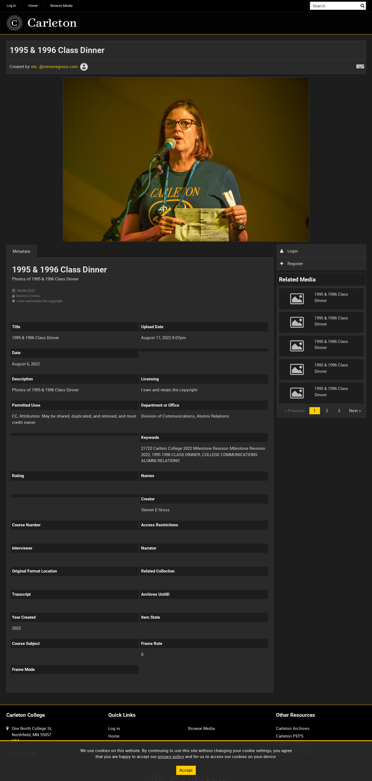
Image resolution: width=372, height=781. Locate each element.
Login (289, 251)
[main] (186, 370)
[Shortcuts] (360, 65)
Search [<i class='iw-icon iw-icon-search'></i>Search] (363, 5)
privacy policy (171, 756)
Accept (186, 770)
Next (355, 410)
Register (291, 263)
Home (33, 5)
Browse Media (61, 5)
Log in (11, 5)
